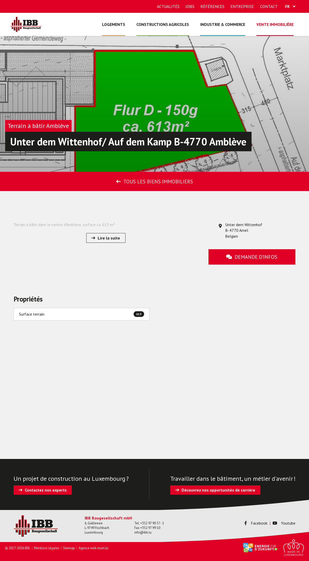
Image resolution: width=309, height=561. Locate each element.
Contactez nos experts (46, 490)
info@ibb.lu (143, 532)
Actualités (168, 6)
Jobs (190, 6)
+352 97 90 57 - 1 (152, 523)
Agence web (87, 548)
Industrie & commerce (222, 24)
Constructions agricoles (162, 24)
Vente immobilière (275, 24)
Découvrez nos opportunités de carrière (218, 490)
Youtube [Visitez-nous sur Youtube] (284, 523)
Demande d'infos (256, 257)
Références (212, 6)
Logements (113, 24)
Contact (268, 6)
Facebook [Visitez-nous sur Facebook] (255, 523)
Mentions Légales (46, 548)
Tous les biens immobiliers (158, 181)
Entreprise (242, 6)
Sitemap (69, 548)
